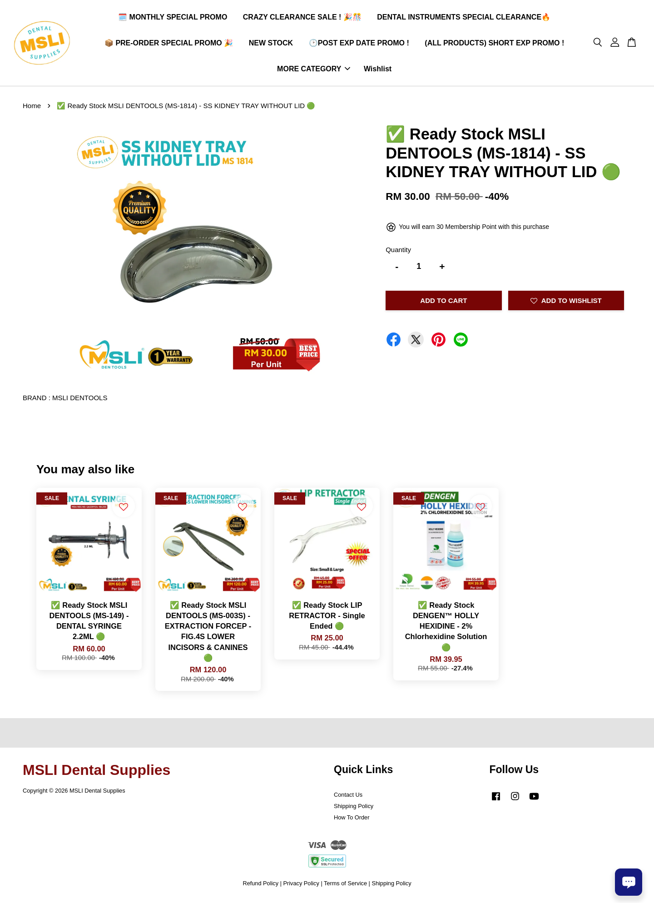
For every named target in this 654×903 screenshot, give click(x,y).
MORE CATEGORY (313, 69)
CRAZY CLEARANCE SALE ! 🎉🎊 (302, 17)
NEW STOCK (271, 43)
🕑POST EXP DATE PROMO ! (359, 43)
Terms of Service (345, 884)
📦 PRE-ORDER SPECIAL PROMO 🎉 (168, 43)
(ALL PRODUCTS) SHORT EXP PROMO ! (494, 43)
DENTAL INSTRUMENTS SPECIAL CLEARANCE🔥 (463, 17)
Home (32, 107)
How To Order (351, 818)
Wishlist (377, 69)
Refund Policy (260, 884)
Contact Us (348, 796)
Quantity (398, 250)
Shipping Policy (353, 807)
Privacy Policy (301, 884)
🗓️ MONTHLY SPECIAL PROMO (172, 17)
